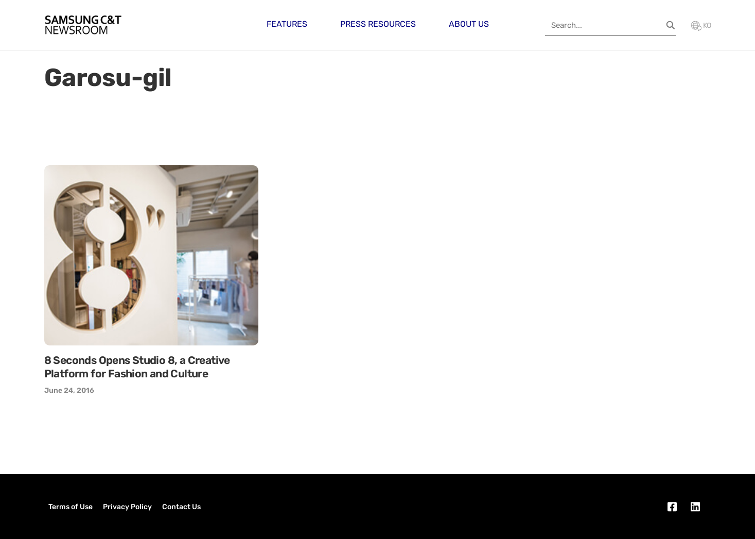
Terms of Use (70, 506)
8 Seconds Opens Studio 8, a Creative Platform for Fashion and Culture (137, 367)
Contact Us (181, 506)
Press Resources (378, 24)
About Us (469, 24)
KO (701, 25)
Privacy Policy (127, 506)
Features (287, 24)
